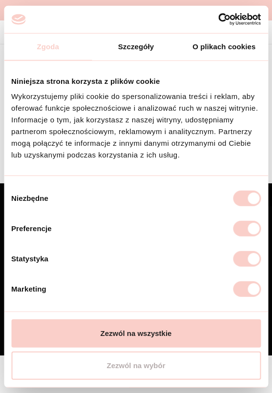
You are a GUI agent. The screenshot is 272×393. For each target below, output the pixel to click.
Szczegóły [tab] (136, 46)
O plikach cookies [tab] (223, 46)
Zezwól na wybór (135, 365)
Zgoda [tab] (48, 46)
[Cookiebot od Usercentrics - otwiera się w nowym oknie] (218, 19)
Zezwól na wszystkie (136, 333)
